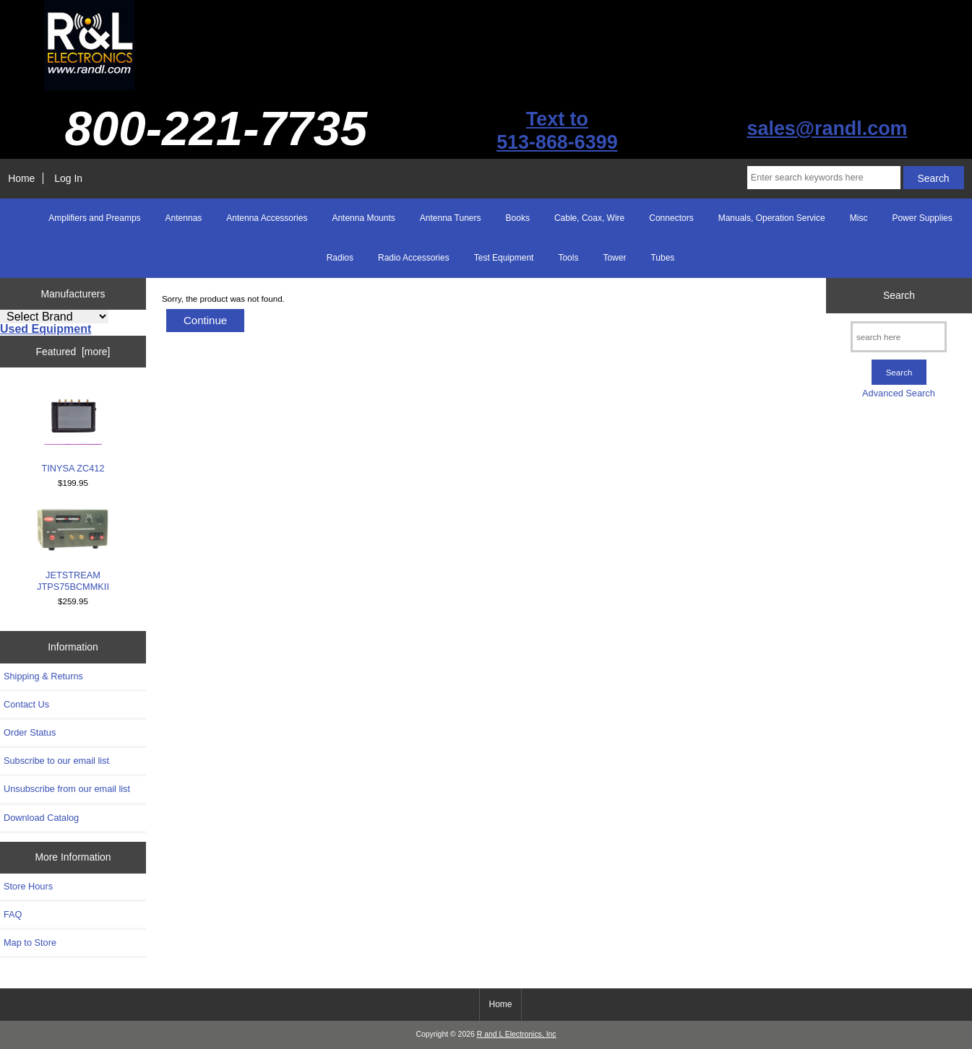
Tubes (662, 258)
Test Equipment (504, 258)
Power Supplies (922, 218)
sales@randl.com (827, 128)
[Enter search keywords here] (823, 177)
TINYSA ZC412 (72, 430)
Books (518, 218)
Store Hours (28, 886)
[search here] (899, 336)
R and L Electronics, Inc (516, 1034)
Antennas (183, 218)
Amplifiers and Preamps (94, 218)
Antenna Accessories (266, 218)
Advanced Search (898, 393)
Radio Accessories (414, 258)
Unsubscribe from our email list (67, 788)
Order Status (30, 732)
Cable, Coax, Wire (589, 218)
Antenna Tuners (450, 218)
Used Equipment (45, 329)
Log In (68, 178)
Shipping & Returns (43, 676)
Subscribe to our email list (56, 760)
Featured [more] (73, 351)
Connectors (671, 218)
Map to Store (30, 942)
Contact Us (26, 704)
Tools (568, 258)
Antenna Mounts (363, 218)
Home (21, 178)
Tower (614, 258)
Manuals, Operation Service (771, 218)
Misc (859, 218)
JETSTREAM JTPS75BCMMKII (73, 550)
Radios (340, 258)
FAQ (13, 914)
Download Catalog (41, 817)
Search (899, 295)
